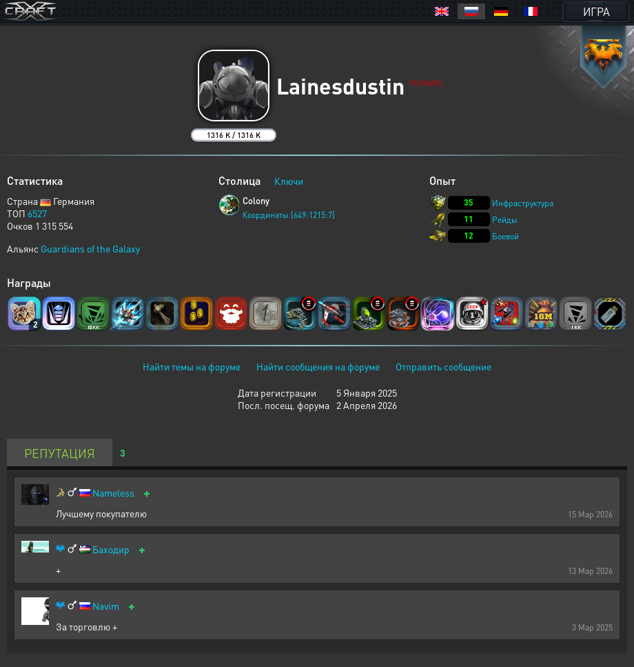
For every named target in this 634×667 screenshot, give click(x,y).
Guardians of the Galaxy (90, 248)
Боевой (505, 236)
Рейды (505, 220)
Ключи (288, 181)
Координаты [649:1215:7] (289, 215)
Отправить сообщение (443, 366)
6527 (37, 213)
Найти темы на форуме (192, 366)
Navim (105, 606)
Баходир (111, 549)
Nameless (113, 493)
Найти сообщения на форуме (318, 366)
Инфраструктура (522, 203)
